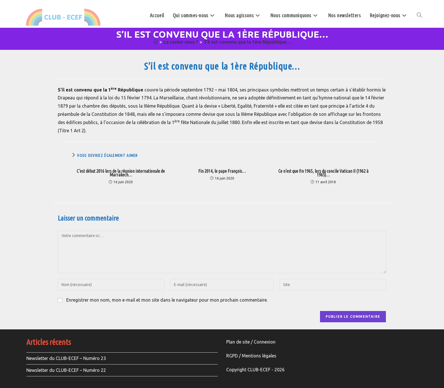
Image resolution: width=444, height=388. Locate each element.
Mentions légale (258, 355)
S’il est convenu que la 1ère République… (247, 41)
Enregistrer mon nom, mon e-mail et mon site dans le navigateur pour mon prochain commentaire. (167, 299)
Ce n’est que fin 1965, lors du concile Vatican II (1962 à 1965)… (323, 173)
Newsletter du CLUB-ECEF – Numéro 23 (66, 358)
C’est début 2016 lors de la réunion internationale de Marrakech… (121, 173)
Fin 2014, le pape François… (222, 171)
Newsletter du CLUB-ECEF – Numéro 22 (66, 370)
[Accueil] (155, 41)
